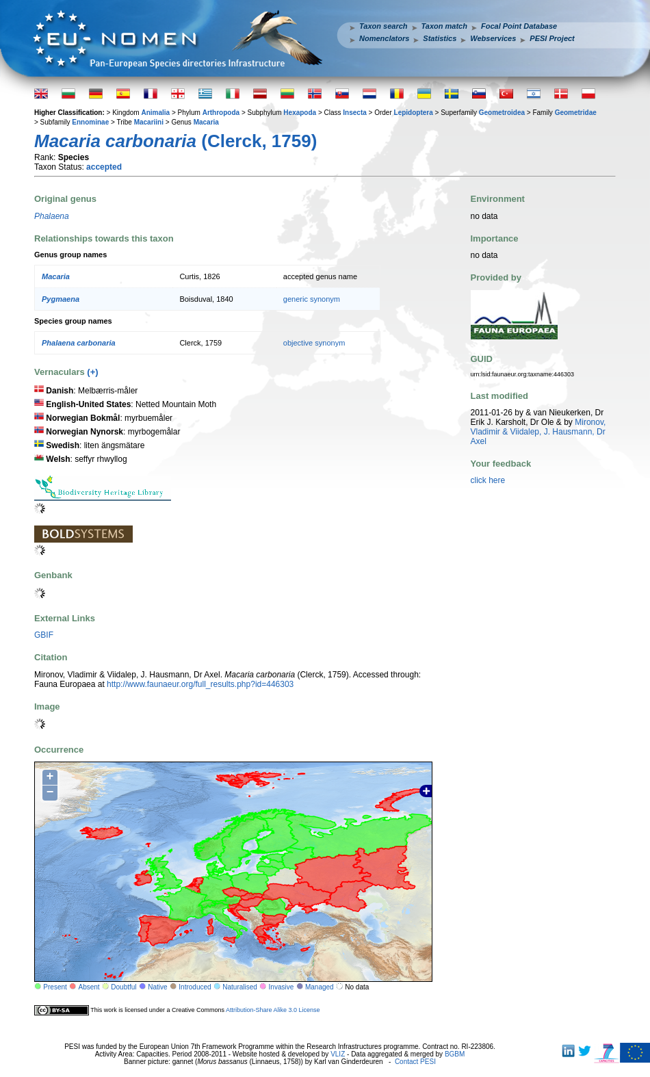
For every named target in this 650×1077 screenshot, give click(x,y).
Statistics (439, 38)
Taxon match (444, 26)
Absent (89, 987)
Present (54, 987)
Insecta (354, 112)
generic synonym (311, 299)
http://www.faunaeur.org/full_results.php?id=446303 (200, 684)
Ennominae (90, 122)
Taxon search (383, 26)
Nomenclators (384, 38)
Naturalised (239, 987)
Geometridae (576, 112)
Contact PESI (415, 1061)
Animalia (155, 112)
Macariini (149, 122)
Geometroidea (502, 112)
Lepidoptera (413, 112)
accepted (104, 167)
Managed (319, 987)
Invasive (281, 987)
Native (157, 987)
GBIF (43, 635)
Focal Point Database (519, 26)
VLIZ (337, 1054)
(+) (92, 372)
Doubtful (123, 987)
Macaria (206, 122)
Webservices (493, 38)
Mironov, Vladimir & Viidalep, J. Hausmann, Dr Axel (538, 431)
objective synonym (314, 343)
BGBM (455, 1054)
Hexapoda (299, 112)
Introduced (195, 987)
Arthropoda (221, 112)
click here (488, 480)
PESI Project (552, 38)
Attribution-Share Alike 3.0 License (273, 1010)
